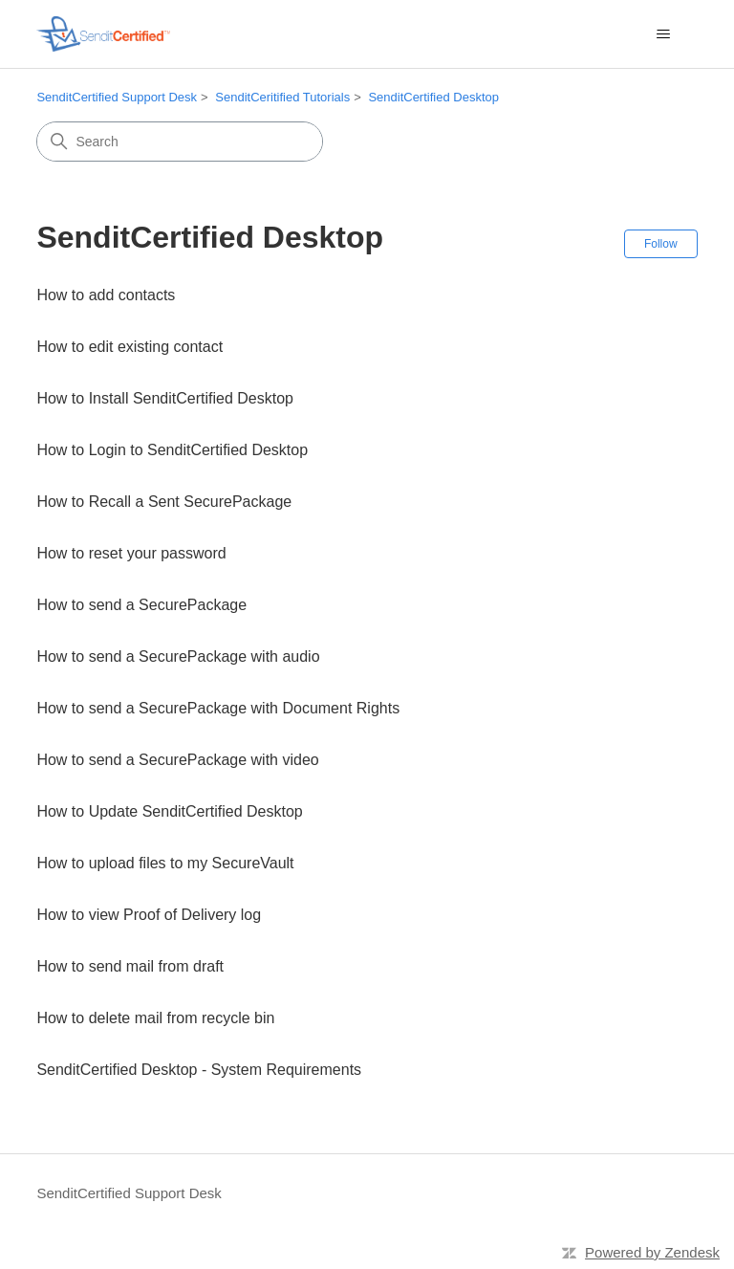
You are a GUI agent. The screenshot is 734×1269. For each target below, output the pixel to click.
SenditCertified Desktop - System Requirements (198, 1069)
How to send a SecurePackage (141, 605)
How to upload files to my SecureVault (164, 863)
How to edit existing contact (129, 347)
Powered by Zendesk (652, 1252)
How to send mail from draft (130, 966)
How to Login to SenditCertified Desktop (172, 450)
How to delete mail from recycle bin (155, 1018)
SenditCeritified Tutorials (282, 97)
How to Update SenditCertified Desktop (169, 811)
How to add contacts (105, 295)
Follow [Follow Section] (661, 244)
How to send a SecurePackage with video (177, 760)
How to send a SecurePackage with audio (177, 656)
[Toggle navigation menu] (664, 34)
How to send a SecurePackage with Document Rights (217, 708)
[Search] (179, 141)
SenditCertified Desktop (433, 97)
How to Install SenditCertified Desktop (164, 398)
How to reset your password (131, 553)
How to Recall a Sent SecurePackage (163, 501)
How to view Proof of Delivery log (148, 915)
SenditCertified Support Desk (116, 97)
